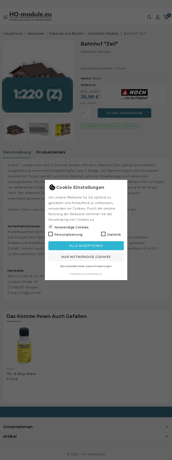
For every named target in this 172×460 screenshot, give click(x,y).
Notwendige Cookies (68, 226)
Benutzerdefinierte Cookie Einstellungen (86, 265)
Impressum (95, 273)
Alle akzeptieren (86, 245)
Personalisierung (65, 233)
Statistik (111, 233)
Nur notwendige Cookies (86, 256)
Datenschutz (78, 273)
